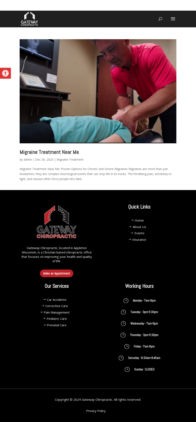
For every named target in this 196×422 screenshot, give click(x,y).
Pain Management (57, 312)
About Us (139, 227)
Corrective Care (56, 306)
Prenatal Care (56, 325)
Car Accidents (56, 299)
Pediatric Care (57, 318)
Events (139, 233)
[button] (5, 73)
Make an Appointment (56, 273)
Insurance (139, 239)
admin (28, 159)
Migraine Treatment (70, 159)
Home (139, 220)
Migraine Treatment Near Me (49, 152)
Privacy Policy (96, 411)
